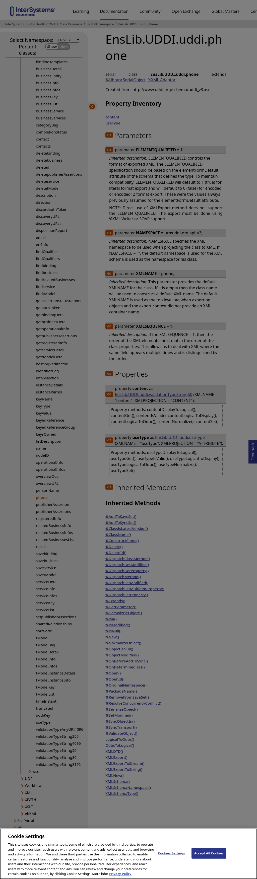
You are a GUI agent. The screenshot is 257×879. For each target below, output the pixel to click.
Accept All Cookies (209, 853)
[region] (128, 853)
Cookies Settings (171, 853)
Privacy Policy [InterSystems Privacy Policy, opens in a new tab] (120, 873)
